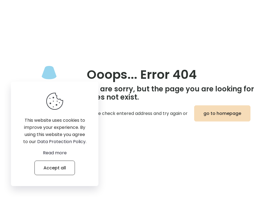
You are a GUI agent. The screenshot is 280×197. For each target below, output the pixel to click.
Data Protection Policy (61, 141)
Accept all (54, 168)
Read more (55, 153)
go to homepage (222, 113)
